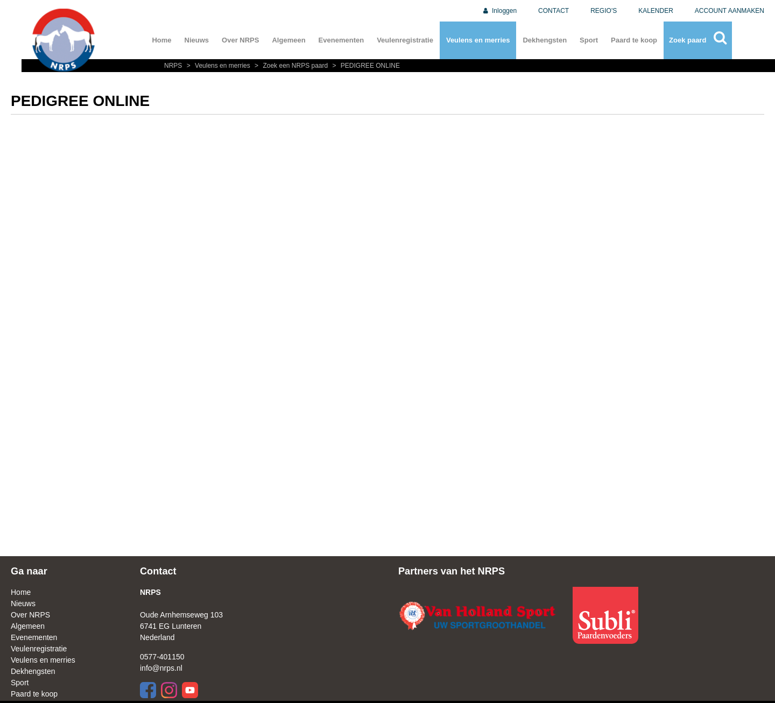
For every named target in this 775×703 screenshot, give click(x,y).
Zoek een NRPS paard (290, 65)
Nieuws (197, 40)
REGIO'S (603, 11)
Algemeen (288, 40)
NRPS (174, 65)
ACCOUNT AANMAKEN (729, 11)
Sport (589, 40)
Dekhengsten (545, 40)
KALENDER (655, 11)
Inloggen (499, 11)
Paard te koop (634, 40)
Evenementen (341, 40)
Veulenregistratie (405, 40)
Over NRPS (240, 40)
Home (161, 40)
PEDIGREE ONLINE (365, 65)
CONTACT (553, 11)
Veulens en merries (478, 40)
